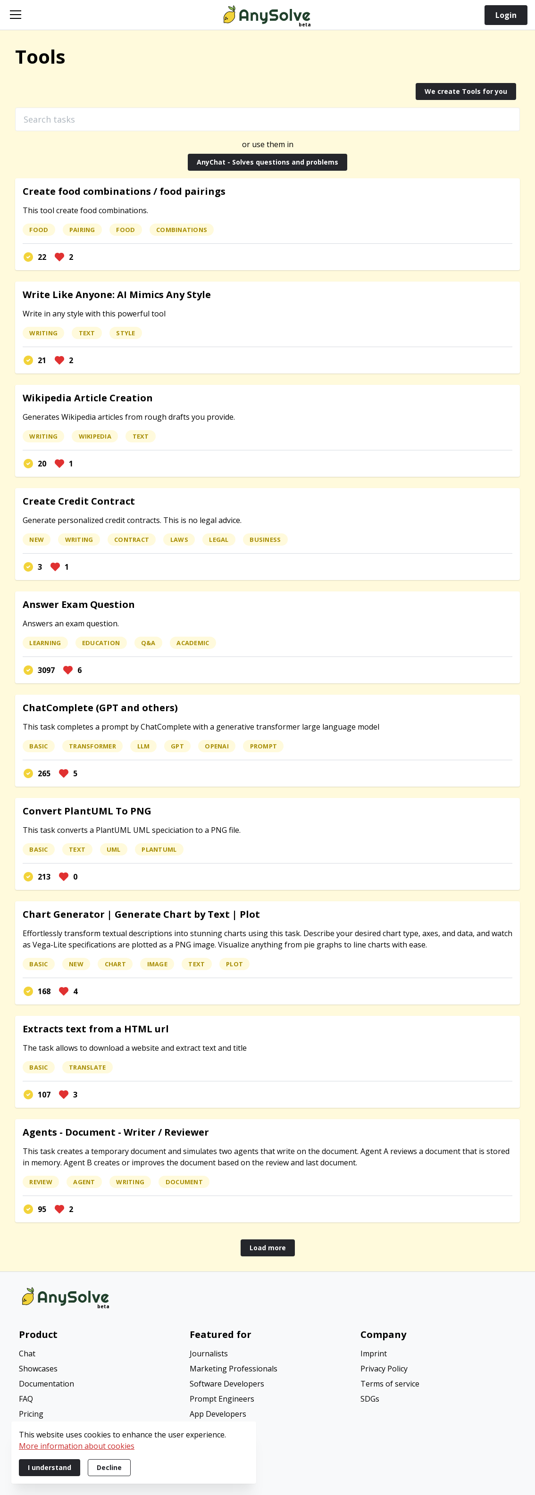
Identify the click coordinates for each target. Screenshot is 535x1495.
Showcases (38, 1368)
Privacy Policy (384, 1368)
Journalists (209, 1353)
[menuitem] (97, 1354)
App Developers (218, 1414)
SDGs (369, 1399)
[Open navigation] (16, 15)
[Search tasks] (267, 119)
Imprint (373, 1353)
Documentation (46, 1384)
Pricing (31, 1414)
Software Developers (227, 1384)
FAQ (26, 1399)
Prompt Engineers (222, 1399)
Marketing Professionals (233, 1368)
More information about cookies (76, 1446)
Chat (27, 1353)
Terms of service (389, 1384)
